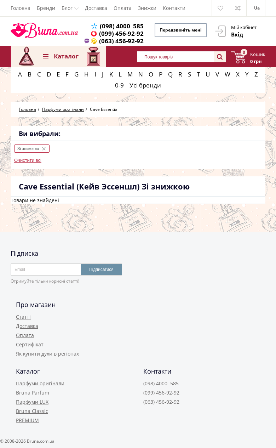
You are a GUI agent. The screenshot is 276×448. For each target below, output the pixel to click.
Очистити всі (27, 160)
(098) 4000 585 (122, 26)
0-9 (119, 85)
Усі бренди (145, 85)
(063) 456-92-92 (121, 41)
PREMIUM (27, 420)
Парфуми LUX (32, 401)
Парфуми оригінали (40, 383)
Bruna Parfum (32, 392)
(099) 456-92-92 (121, 33)
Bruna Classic (32, 411)
